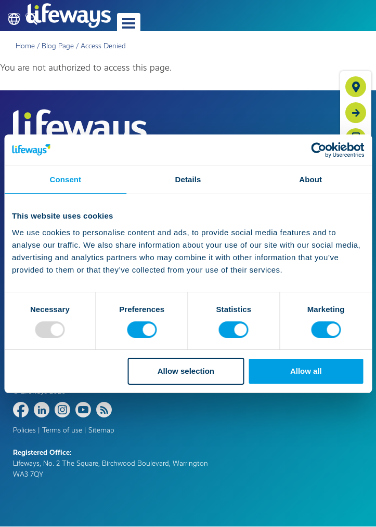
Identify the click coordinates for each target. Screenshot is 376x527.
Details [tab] (188, 179)
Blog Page (58, 46)
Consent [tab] (65, 179)
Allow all (306, 371)
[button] (128, 23)
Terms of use (62, 430)
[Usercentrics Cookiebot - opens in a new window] (318, 150)
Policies (24, 430)
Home (25, 46)
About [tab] (310, 179)
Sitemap (101, 430)
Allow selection (186, 371)
